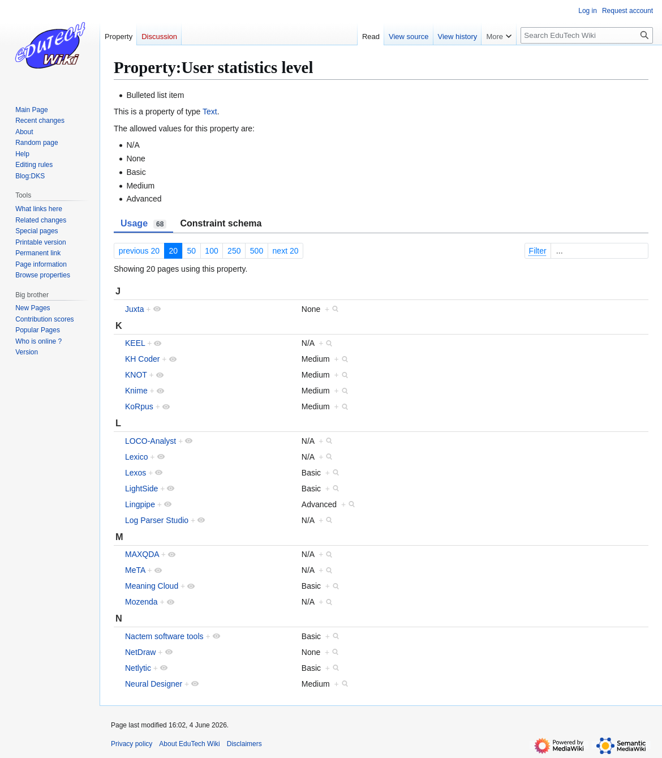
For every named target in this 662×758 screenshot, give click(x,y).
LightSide (141, 488)
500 (256, 250)
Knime (136, 390)
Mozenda (141, 601)
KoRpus (139, 406)
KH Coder (142, 358)
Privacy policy (131, 744)
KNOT (136, 374)
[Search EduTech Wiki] (587, 35)
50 (191, 250)
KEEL (135, 343)
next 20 (286, 250)
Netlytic (138, 668)
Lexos (135, 472)
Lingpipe (140, 504)
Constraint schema (220, 223)
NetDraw (140, 652)
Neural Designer (153, 683)
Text (210, 111)
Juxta (134, 309)
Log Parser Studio (156, 520)
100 (211, 250)
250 (233, 250)
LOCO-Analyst (150, 441)
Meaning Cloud (151, 585)
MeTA (135, 570)
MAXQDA (142, 554)
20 (173, 250)
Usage (143, 224)
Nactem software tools (164, 636)
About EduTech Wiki (189, 744)
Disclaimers (244, 744)
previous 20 (139, 250)
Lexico (136, 456)
